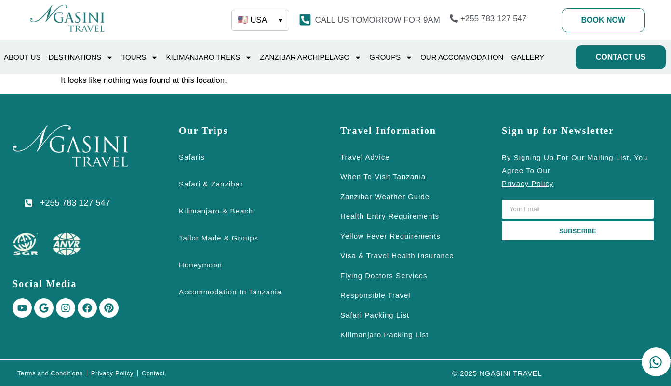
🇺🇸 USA (260, 20)
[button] (377, 20)
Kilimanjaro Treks (209, 57)
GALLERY (527, 57)
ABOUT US (22, 57)
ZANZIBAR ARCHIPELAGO (311, 57)
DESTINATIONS (80, 57)
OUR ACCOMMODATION (461, 57)
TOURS (139, 57)
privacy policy (527, 183)
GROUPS (391, 57)
